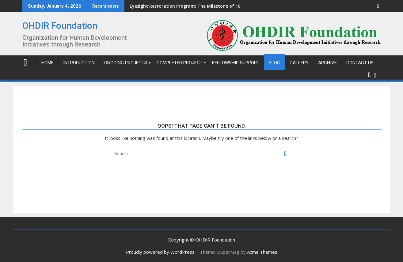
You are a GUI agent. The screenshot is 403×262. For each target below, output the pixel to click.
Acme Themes (262, 252)
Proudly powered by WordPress (160, 252)
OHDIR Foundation (59, 25)
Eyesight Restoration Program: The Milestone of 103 (154, 6)
